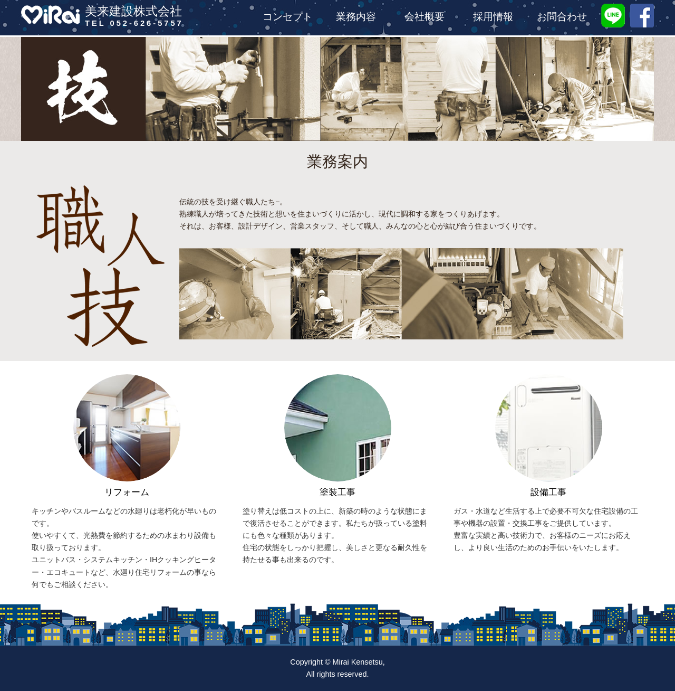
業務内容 (356, 17)
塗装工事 (337, 492)
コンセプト (288, 17)
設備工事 (548, 492)
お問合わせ (562, 17)
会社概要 (424, 17)
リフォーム (126, 492)
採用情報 (493, 17)
